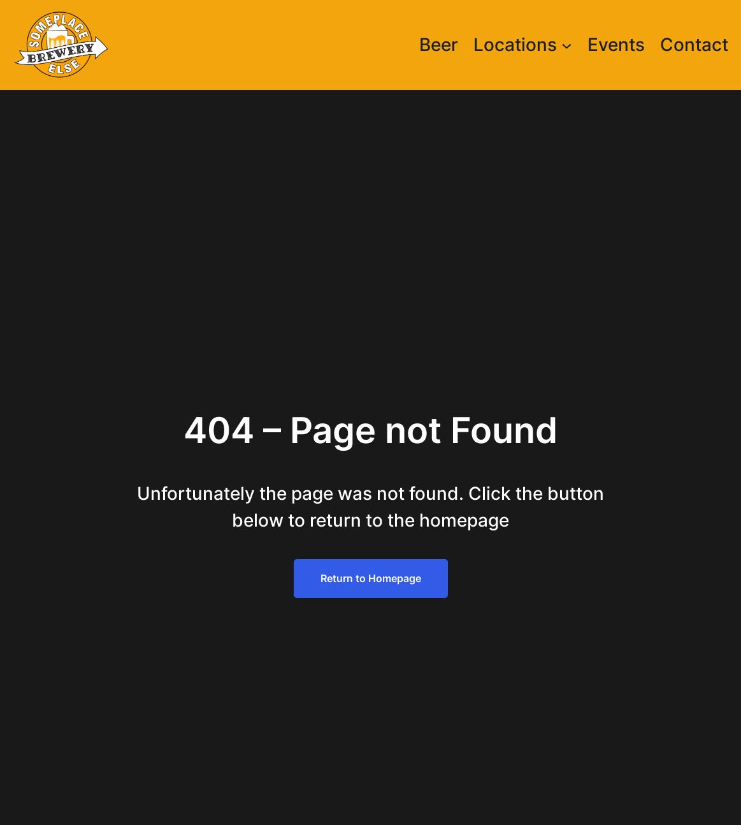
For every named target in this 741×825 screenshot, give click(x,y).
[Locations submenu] (566, 45)
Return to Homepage (370, 578)
